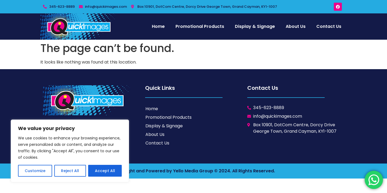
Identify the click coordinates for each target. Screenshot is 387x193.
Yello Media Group (193, 171)
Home (158, 26)
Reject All (70, 170)
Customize (35, 170)
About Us (296, 26)
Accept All (105, 170)
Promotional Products (199, 26)
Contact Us (328, 26)
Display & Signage (255, 26)
